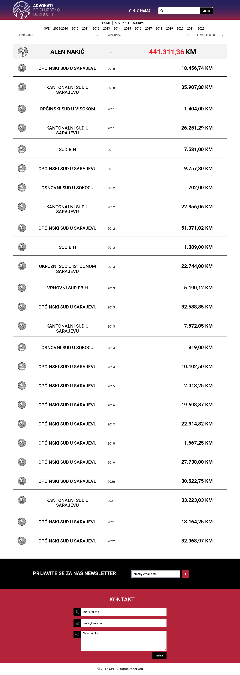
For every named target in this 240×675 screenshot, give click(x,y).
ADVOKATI (122, 23)
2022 (201, 28)
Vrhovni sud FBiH (67, 288)
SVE (47, 28)
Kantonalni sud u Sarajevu (67, 90)
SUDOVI (138, 23)
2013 (106, 28)
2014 (117, 28)
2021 (190, 28)
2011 (85, 28)
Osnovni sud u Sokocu (67, 187)
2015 (127, 28)
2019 (169, 28)
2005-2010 (60, 28)
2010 (75, 28)
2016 (138, 28)
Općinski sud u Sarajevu (67, 68)
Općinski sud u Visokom (67, 109)
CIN (132, 11)
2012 (96, 28)
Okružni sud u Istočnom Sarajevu (67, 269)
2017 (148, 28)
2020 (180, 28)
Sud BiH (67, 149)
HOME (106, 23)
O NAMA (144, 11)
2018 (159, 28)
